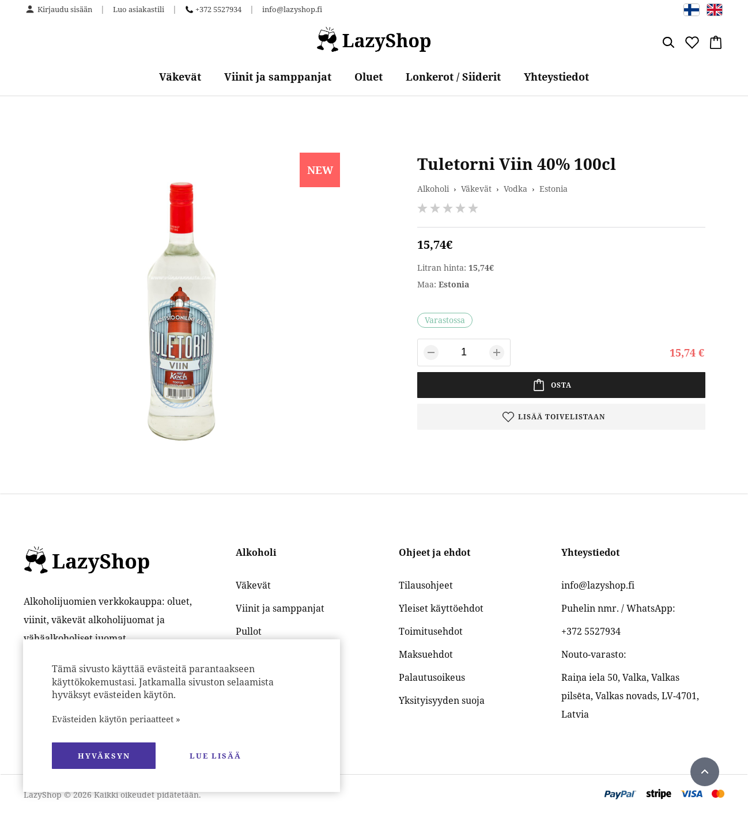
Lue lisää (215, 755)
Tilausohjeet (426, 585)
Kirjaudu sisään (64, 9)
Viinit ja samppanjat (277, 77)
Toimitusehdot (431, 631)
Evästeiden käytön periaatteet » (116, 719)
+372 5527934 (218, 9)
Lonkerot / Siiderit (453, 77)
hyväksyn (104, 755)
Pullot (249, 631)
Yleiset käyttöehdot (441, 608)
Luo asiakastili (138, 9)
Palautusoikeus (432, 677)
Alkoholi (433, 188)
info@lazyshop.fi (292, 9)
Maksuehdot (426, 654)
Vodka (515, 188)
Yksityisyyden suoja (442, 700)
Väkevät (180, 77)
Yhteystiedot (556, 77)
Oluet (368, 77)
